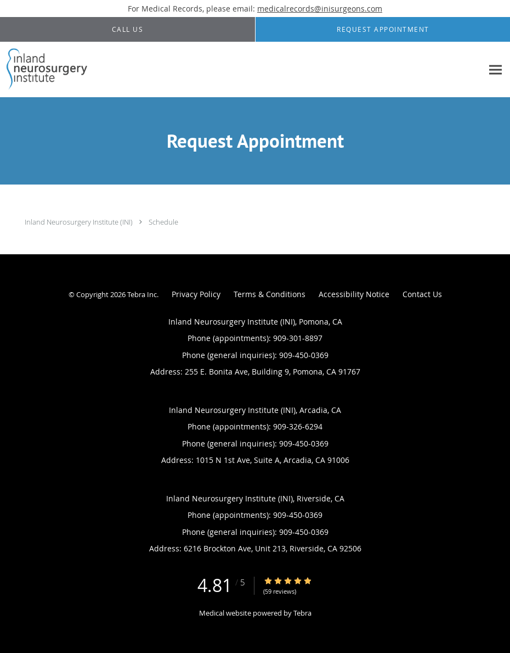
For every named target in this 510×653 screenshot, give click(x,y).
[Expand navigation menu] (495, 70)
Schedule (163, 222)
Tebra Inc (142, 294)
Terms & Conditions (269, 294)
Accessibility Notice (354, 294)
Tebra (302, 613)
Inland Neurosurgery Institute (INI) (79, 222)
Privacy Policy (196, 294)
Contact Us (422, 294)
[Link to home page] (44, 69)
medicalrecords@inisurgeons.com (319, 8)
